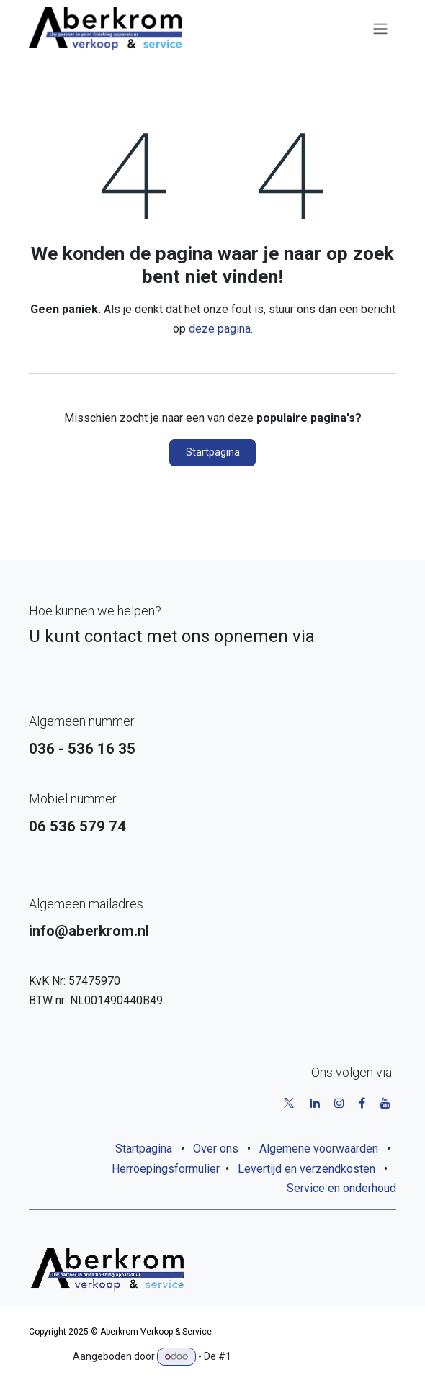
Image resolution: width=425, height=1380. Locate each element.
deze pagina (220, 328)
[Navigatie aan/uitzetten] (380, 29)
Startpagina (213, 452)
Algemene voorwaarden (318, 1148)
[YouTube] (385, 1102)
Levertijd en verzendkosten (306, 1169)
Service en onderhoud (341, 1188)
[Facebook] (362, 1102)
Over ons (215, 1148)
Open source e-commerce (292, 1356)
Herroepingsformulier (166, 1169)
